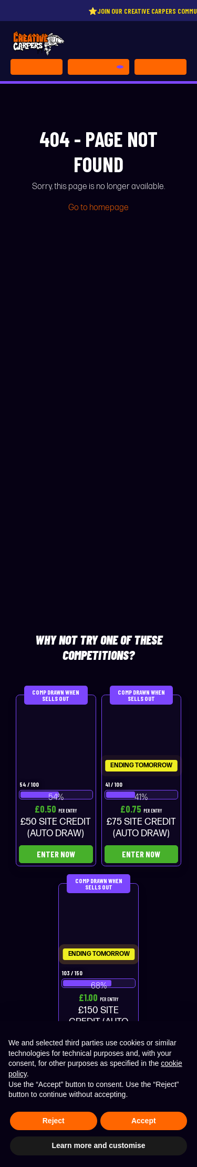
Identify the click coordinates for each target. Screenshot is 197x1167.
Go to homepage (98, 208)
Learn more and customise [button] (98, 1145)
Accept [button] (143, 1120)
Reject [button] (54, 1120)
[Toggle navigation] (160, 67)
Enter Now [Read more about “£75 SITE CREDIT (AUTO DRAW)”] (141, 854)
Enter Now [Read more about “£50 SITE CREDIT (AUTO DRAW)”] (56, 854)
